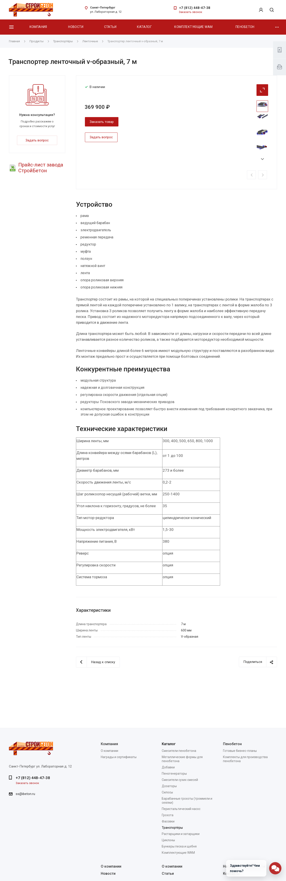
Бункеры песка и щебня (179, 846)
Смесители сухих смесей (180, 780)
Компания (38, 27)
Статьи (110, 27)
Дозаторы (169, 786)
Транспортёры (172, 827)
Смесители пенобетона (179, 751)
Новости (75, 27)
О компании (109, 751)
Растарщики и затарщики (181, 834)
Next (262, 159)
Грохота (167, 815)
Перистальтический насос (181, 809)
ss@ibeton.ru (25, 794)
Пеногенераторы (174, 773)
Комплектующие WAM (193, 27)
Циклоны (168, 840)
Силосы (167, 792)
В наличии (97, 87)
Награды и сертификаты (119, 757)
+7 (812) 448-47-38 (194, 8)
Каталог (144, 27)
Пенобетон (245, 27)
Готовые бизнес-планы (240, 751)
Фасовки (168, 821)
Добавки (168, 767)
